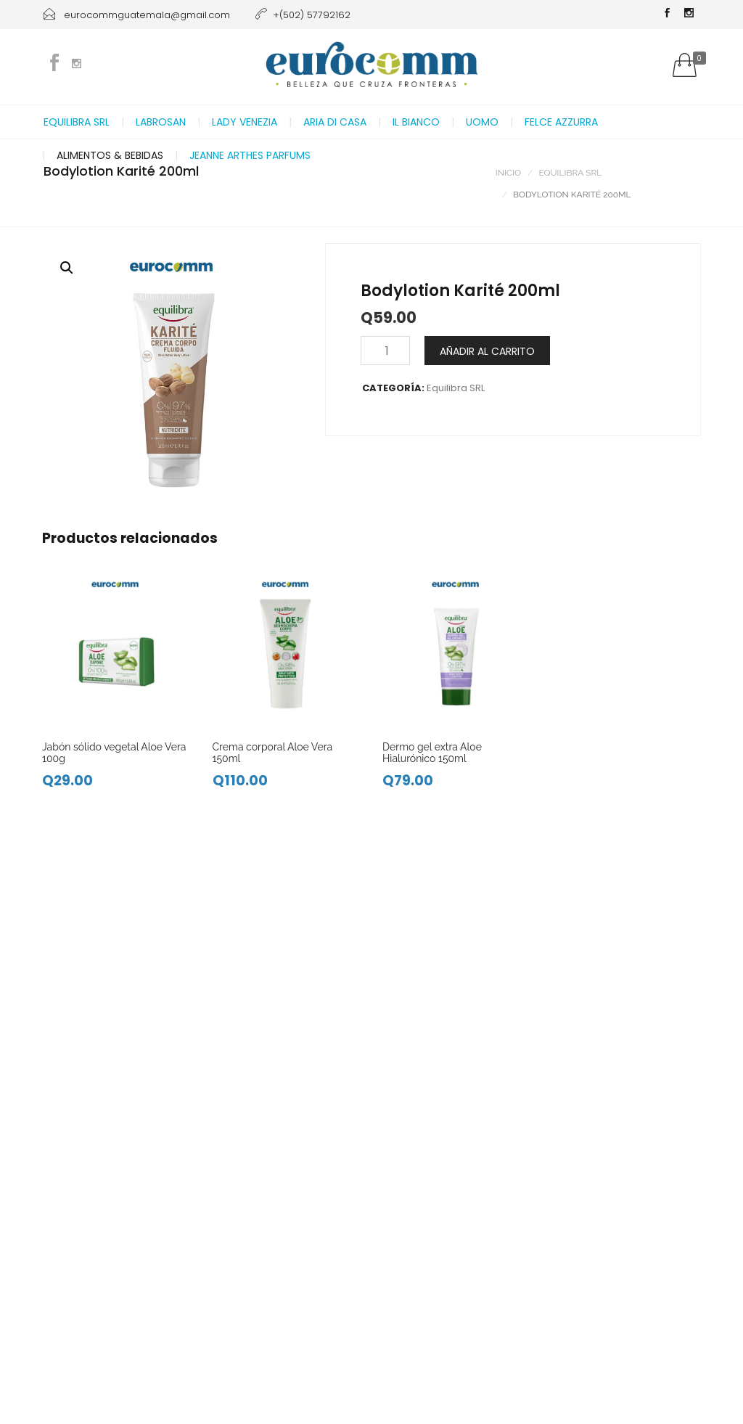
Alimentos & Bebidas (110, 155)
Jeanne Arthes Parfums (250, 155)
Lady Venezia (244, 122)
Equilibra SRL (77, 122)
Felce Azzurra (561, 122)
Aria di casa (334, 122)
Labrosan (161, 122)
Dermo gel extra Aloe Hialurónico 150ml (432, 752)
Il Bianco (416, 122)
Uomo (482, 122)
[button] (67, 268)
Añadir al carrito (487, 351)
